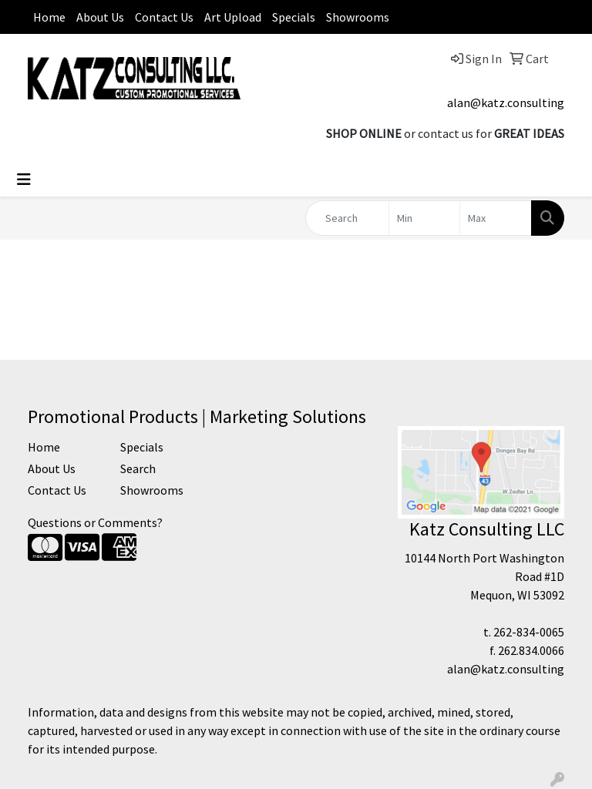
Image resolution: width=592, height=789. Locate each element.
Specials (293, 17)
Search (138, 468)
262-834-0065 (528, 632)
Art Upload (232, 17)
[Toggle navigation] (24, 179)
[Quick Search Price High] (495, 218)
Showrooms (357, 17)
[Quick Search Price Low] (424, 218)
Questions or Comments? (95, 522)
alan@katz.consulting (505, 102)
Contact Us (164, 17)
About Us (100, 17)
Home (49, 17)
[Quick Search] (347, 218)
